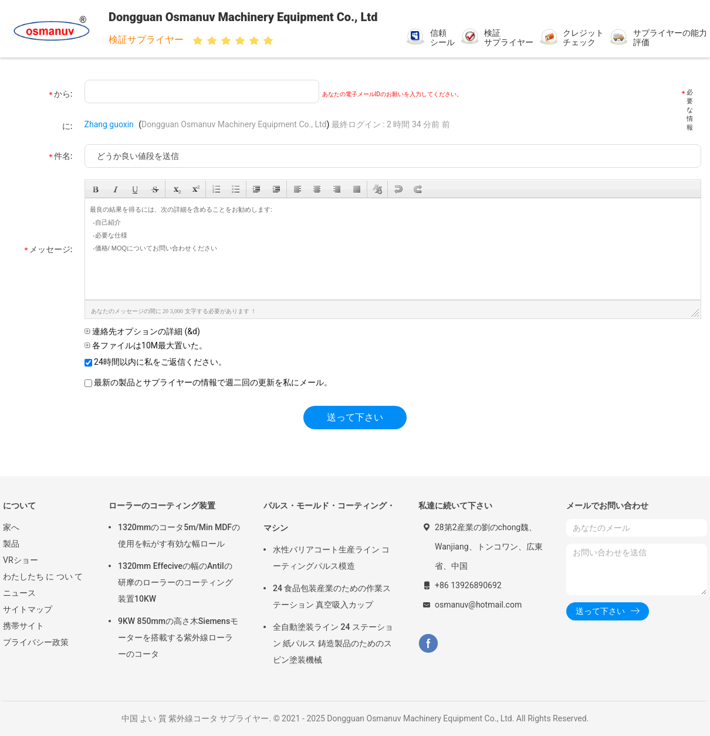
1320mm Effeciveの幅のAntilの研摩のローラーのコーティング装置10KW (175, 582)
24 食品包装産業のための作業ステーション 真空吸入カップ (332, 596)
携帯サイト (23, 625)
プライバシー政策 (36, 642)
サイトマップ (27, 609)
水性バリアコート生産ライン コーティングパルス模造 (331, 558)
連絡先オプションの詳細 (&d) (142, 331)
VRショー (20, 560)
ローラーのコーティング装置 (162, 505)
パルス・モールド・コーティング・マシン (329, 517)
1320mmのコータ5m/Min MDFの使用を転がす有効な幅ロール (179, 535)
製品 (11, 543)
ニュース (19, 593)
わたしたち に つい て (43, 576)
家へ (11, 527)
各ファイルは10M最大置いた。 (145, 345)
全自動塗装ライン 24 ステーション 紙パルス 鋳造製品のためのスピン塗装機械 (333, 643)
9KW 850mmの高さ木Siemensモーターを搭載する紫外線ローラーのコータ (178, 637)
